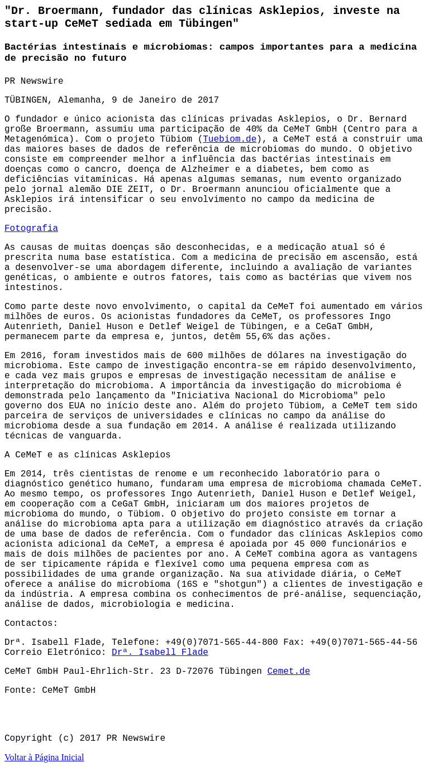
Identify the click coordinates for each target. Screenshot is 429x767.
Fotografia (31, 229)
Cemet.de (288, 672)
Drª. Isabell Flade (160, 653)
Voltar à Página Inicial (44, 757)
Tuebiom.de (229, 139)
